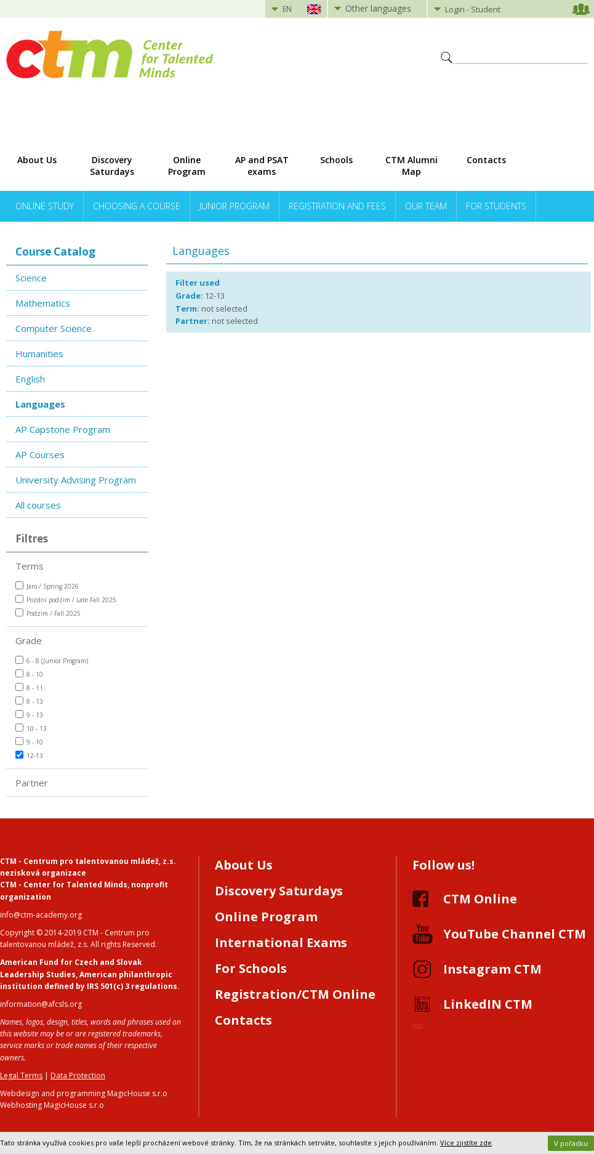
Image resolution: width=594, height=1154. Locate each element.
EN (287, 9)
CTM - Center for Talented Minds (63, 884)
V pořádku (571, 1143)
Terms (29, 566)
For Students (496, 206)
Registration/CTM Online (295, 994)
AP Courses (40, 454)
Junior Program (234, 206)
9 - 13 (29, 714)
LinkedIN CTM (487, 1004)
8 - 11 (29, 687)
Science (31, 278)
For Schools (251, 968)
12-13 (29, 755)
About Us (37, 160)
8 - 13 (29, 701)
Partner (31, 783)
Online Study (44, 206)
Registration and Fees (337, 206)
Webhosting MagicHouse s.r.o (52, 1105)
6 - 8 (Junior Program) (51, 660)
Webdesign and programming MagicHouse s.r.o (83, 1093)
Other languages (378, 8)
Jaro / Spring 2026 (47, 586)
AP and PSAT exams (262, 165)
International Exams (281, 942)
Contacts (486, 160)
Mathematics (42, 303)
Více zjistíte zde (466, 1142)
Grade (28, 640)
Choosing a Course (136, 206)
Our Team (426, 206)
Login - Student (472, 9)
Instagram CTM (492, 969)
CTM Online (480, 898)
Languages (40, 404)
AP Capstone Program (62, 429)
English (30, 379)
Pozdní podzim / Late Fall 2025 (65, 599)
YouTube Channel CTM (514, 934)
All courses (38, 505)
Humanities (39, 353)
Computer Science (53, 328)
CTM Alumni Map (411, 165)
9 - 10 (29, 741)
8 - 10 (29, 674)
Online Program (187, 165)
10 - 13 (31, 728)
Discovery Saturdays (112, 165)
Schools (336, 160)
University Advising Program (75, 480)
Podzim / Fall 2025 (48, 613)
